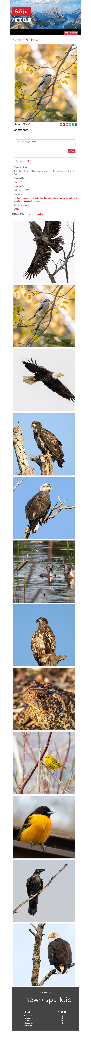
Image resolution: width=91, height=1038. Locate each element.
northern (17, 198)
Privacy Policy (29, 1018)
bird (51, 198)
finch (26, 201)
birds (39, 198)
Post (71, 151)
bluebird (36, 201)
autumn (34, 198)
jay (67, 198)
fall (28, 198)
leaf (70, 198)
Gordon (39, 214)
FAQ (28, 1021)
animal (62, 198)
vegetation (18, 201)
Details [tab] (19, 161)
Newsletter (29, 1025)
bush (30, 201)
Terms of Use (29, 1016)
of (54, 198)
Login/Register (71, 33)
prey (57, 198)
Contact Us (29, 1023)
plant (75, 198)
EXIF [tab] (28, 161)
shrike (24, 198)
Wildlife (17, 209)
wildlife (45, 198)
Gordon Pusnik (20, 182)
